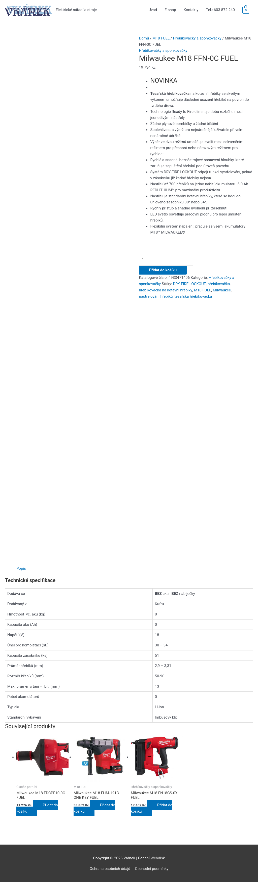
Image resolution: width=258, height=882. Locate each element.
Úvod (152, 10)
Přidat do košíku (163, 270)
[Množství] (167, 259)
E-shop (170, 10)
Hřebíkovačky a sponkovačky (197, 38)
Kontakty (191, 10)
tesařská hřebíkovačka (171, 295)
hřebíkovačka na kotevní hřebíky (165, 289)
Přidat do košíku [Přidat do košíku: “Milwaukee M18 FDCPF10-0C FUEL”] (37, 808)
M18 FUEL (161, 38)
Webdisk (158, 857)
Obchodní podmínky (152, 868)
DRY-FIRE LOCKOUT (189, 283)
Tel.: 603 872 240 (220, 10)
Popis (21, 568)
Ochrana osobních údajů (109, 868)
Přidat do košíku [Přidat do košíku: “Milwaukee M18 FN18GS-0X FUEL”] (151, 808)
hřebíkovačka (218, 283)
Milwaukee (222, 289)
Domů (144, 38)
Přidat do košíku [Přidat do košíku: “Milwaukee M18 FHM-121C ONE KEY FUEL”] (94, 808)
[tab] (21, 568)
